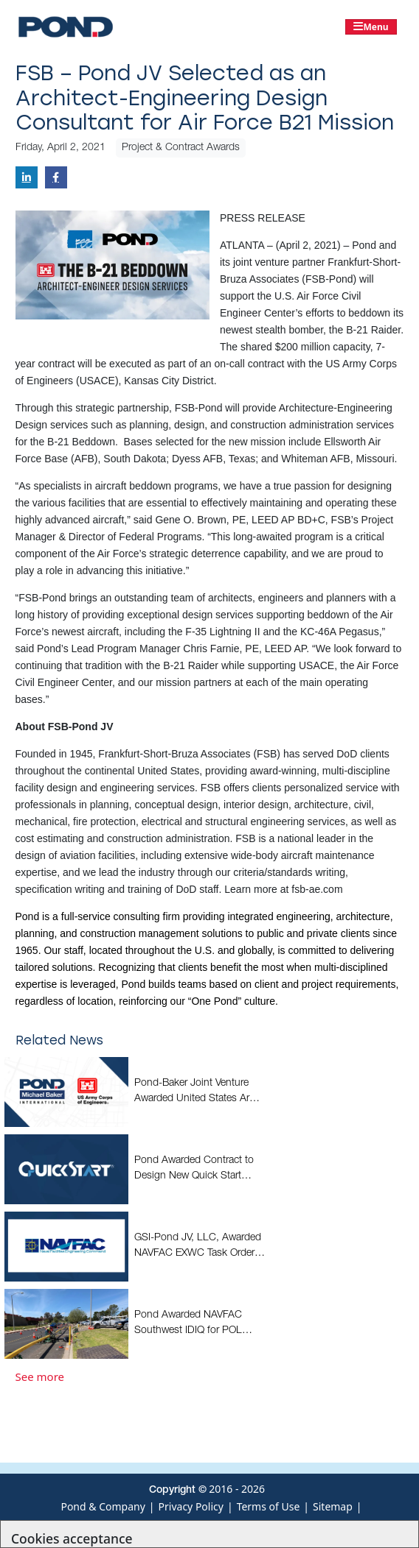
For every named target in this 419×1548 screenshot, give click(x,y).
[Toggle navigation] (371, 27)
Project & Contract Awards (181, 148)
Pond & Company (102, 1506)
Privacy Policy (191, 1506)
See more (40, 1376)
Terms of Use (268, 1506)
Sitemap (333, 1506)
